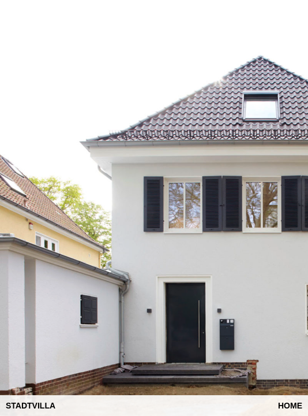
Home (290, 405)
